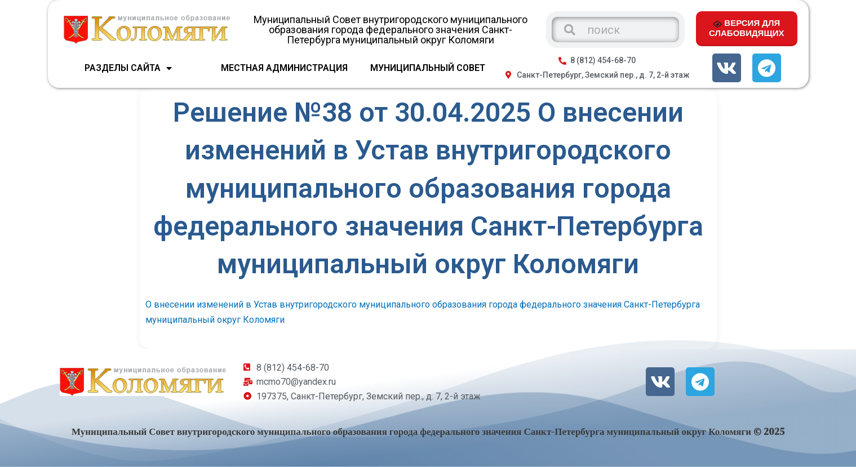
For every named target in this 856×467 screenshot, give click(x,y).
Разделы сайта (128, 68)
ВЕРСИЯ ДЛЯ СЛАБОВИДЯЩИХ (746, 27)
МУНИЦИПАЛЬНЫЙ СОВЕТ (427, 68)
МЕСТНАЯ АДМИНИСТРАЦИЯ (284, 68)
